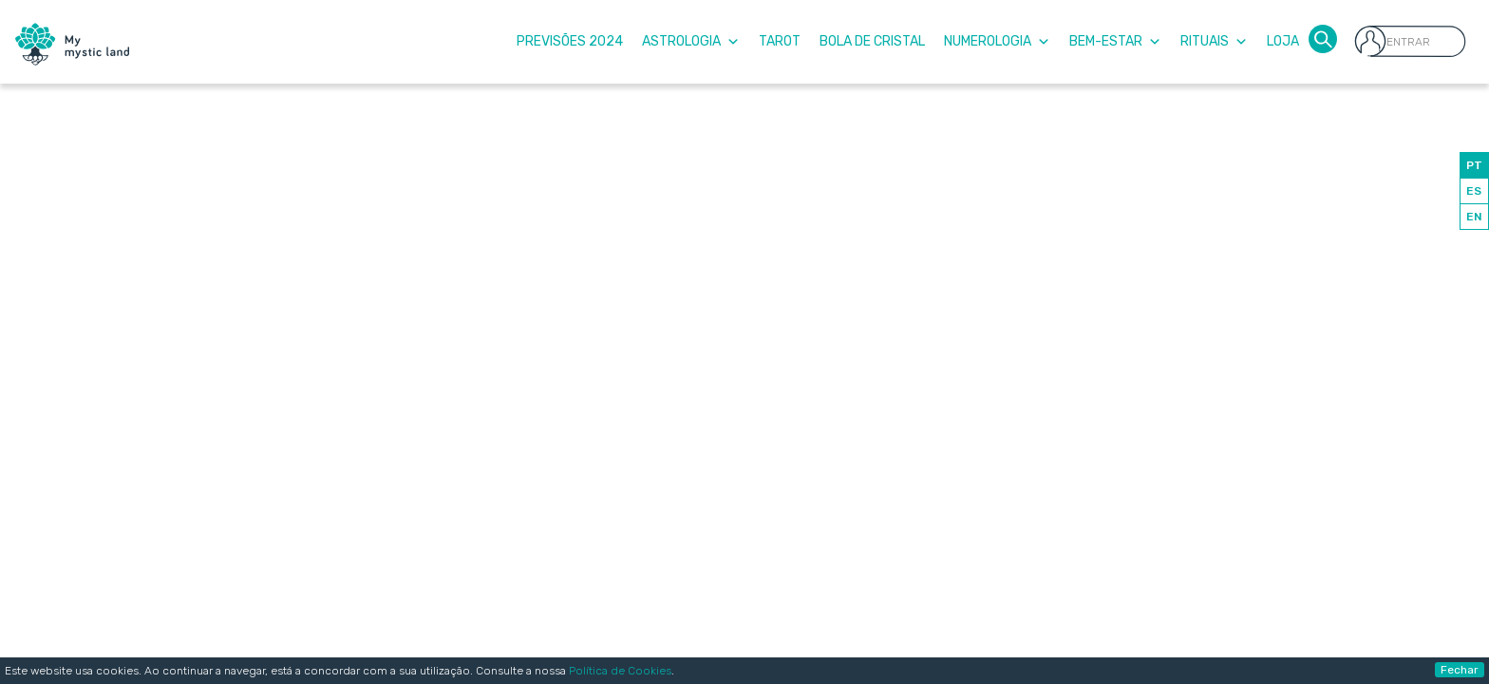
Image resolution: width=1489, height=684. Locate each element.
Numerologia (997, 41)
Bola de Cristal (872, 41)
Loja (1283, 41)
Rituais (1214, 41)
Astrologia (691, 41)
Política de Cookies (620, 670)
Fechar (1460, 669)
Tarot (780, 41)
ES (1473, 191)
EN (1474, 216)
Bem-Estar (1115, 41)
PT (1474, 165)
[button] (1323, 37)
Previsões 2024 (570, 41)
